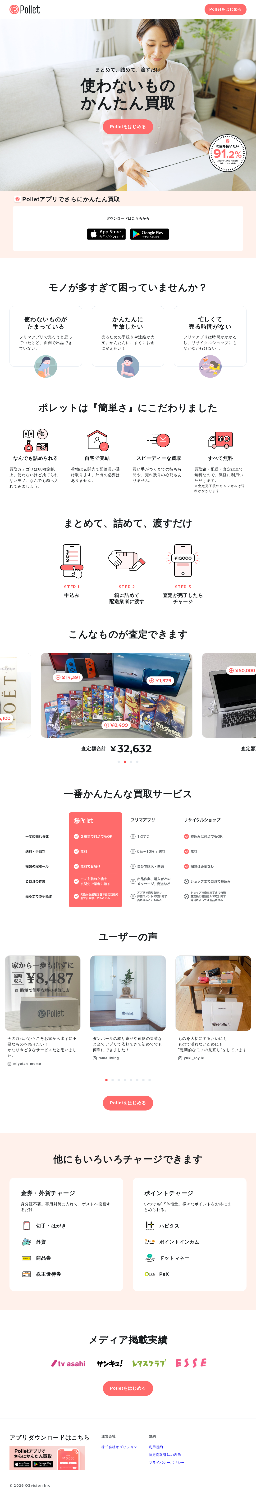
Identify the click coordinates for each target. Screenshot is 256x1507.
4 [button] (137, 761)
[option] (128, 703)
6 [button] (137, 1080)
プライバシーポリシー (167, 1462)
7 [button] (143, 1080)
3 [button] (131, 761)
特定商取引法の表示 (165, 1455)
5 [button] (131, 1080)
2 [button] (125, 761)
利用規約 (156, 1447)
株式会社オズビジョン (119, 1447)
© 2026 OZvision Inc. (30, 1485)
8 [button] (149, 1080)
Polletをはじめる (225, 9)
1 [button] (118, 761)
